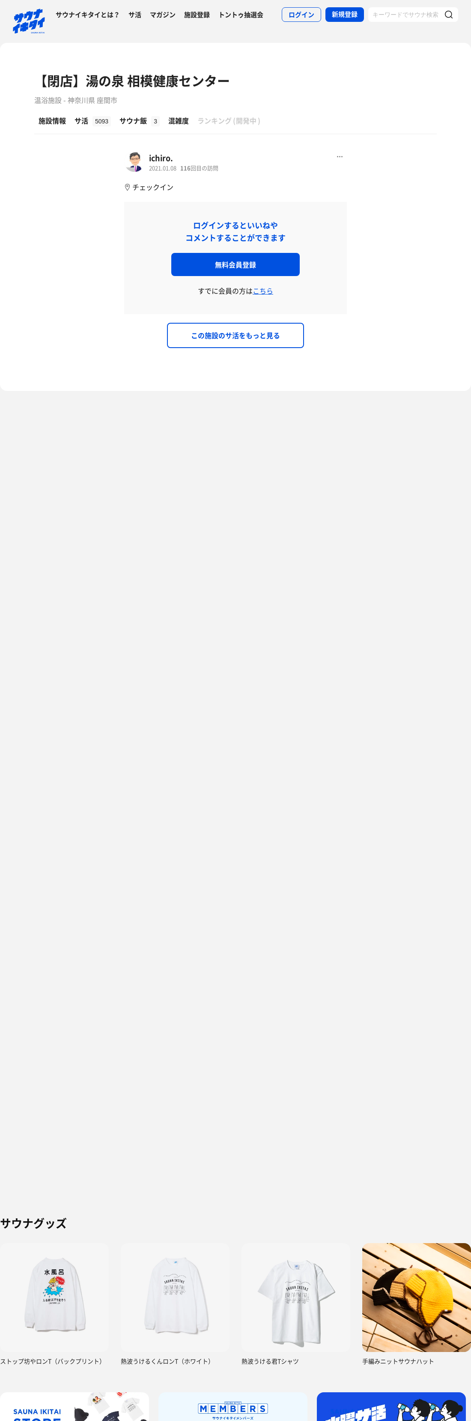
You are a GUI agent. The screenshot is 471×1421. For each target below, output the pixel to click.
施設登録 (197, 14)
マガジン (163, 14)
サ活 (134, 14)
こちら (263, 290)
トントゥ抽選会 (240, 14)
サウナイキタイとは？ (88, 14)
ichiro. (161, 158)
